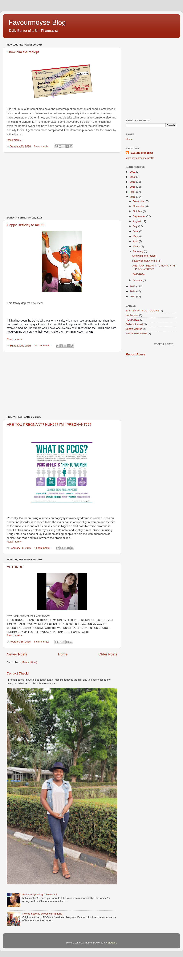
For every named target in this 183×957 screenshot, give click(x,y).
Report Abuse (135, 354)
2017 (133, 191)
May (135, 236)
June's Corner (134, 328)
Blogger (112, 942)
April (136, 241)
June (136, 231)
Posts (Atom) (29, 662)
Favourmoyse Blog (37, 22)
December (139, 201)
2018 (133, 186)
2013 (133, 296)
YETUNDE (15, 567)
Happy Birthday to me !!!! (26, 225)
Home (62, 654)
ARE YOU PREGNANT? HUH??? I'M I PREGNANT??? (49, 424)
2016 (133, 196)
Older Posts (107, 654)
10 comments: (42, 345)
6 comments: (42, 146)
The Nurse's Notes (136, 333)
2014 (133, 291)
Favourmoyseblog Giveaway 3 (39, 894)
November (139, 206)
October (138, 211)
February (138, 251)
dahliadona (132, 315)
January (138, 280)
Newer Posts (17, 654)
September (139, 216)
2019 (133, 181)
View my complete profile (140, 158)
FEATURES (132, 319)
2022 (133, 171)
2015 (133, 286)
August (137, 221)
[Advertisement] (62, 184)
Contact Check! (18, 673)
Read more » (14, 139)
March (137, 246)
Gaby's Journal (134, 324)
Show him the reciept (144, 255)
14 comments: (42, 548)
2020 (133, 176)
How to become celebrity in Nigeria (42, 913)
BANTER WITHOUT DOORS (142, 310)
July (135, 226)
